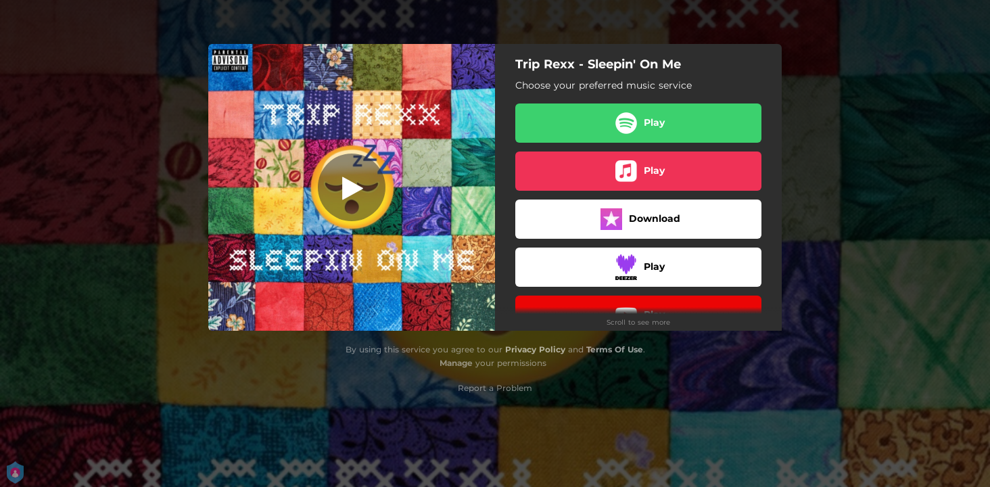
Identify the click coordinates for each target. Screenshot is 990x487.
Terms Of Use (614, 349)
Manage (456, 363)
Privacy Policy (535, 349)
